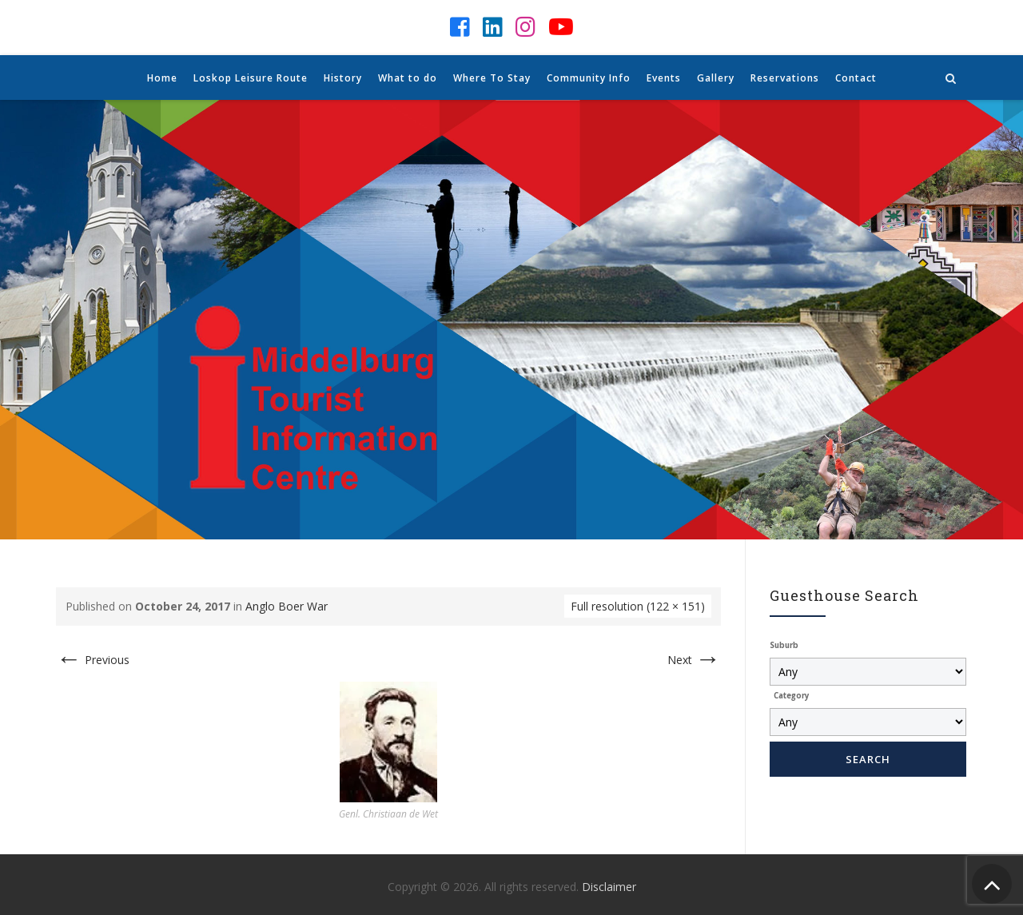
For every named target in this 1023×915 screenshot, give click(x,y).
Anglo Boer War (286, 606)
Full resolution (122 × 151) (638, 606)
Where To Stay (492, 78)
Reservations (784, 78)
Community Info (589, 78)
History (343, 78)
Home (162, 78)
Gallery (715, 78)
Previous (92, 659)
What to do (407, 78)
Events (664, 78)
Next (694, 659)
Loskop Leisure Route (250, 78)
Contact (856, 78)
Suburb (784, 645)
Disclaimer (609, 886)
